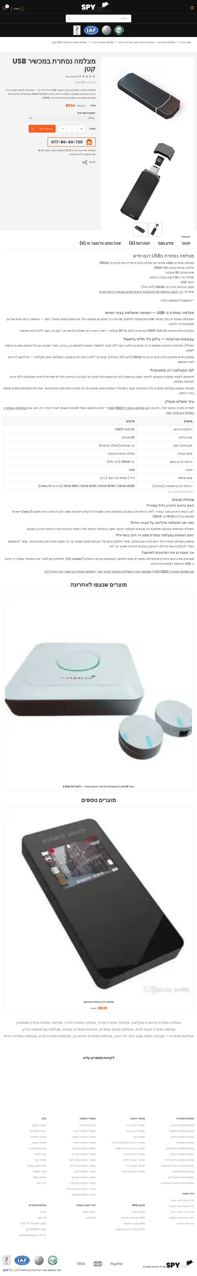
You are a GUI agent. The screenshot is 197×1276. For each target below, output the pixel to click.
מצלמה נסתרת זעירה (102, 42)
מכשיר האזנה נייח (135, 1131)
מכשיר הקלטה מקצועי (84, 1194)
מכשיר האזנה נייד (135, 1125)
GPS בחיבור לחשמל (134, 1223)
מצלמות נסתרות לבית (55, 1036)
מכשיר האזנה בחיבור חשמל (130, 1148)
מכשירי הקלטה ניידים (84, 1142)
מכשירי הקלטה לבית (85, 1131)
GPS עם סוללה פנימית (133, 1218)
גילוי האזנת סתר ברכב (182, 1212)
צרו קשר (41, 1218)
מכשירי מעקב (39, 1125)
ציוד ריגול (41, 1183)
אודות (43, 1212)
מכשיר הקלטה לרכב (85, 1171)
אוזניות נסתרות (38, 1131)
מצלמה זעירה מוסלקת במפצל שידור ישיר (124, 571)
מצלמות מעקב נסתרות (117, 1029)
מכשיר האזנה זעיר (135, 1166)
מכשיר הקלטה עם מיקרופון (81, 1189)
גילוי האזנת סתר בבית (182, 1200)
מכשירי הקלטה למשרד (84, 1137)
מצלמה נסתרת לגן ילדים (181, 1177)
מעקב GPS (138, 1205)
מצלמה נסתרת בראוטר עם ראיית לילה (69, 571)
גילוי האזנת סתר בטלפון (181, 1218)
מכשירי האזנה (137, 1118)
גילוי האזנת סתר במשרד (181, 1206)
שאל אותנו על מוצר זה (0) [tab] (99, 243)
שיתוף (92, 162)
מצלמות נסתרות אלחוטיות (92, 1036)
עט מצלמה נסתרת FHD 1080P (128, 408)
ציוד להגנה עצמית (36, 1166)
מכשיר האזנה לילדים (134, 1160)
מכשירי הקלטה (38, 1137)
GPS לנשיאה (138, 1212)
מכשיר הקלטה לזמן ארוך (82, 1183)
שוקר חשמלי (39, 1171)
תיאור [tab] (185, 243)
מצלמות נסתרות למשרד (181, 1131)
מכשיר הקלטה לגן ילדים (83, 1166)
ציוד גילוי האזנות (185, 1223)
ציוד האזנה (40, 1154)
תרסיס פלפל (39, 1177)
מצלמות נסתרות (37, 1148)
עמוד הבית (185, 42)
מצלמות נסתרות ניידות (20, 1036)
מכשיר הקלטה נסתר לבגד (82, 1160)
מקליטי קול (40, 1160)
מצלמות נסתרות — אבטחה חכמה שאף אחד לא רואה (146, 42)
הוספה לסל (46, 129)
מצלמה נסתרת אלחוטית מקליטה (156, 1022)
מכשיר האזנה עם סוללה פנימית (128, 1142)
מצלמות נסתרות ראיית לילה (179, 1160)
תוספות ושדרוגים (86, 113)
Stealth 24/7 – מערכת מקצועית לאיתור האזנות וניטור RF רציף (98, 786)
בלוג (44, 1118)
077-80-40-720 (67, 142)
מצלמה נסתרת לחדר (80, 1022)
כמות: (92, 128)
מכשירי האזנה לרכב (134, 1154)
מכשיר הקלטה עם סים (84, 1177)
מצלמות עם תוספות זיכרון (42, 1029)
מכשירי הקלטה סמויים (84, 1148)
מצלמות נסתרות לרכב (182, 1137)
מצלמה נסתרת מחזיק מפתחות (39, 1022)
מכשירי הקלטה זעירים (84, 1154)
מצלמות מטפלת (185, 1142)
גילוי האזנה (188, 1193)
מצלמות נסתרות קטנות (80, 1029)
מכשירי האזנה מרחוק (133, 1171)
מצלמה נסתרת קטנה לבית (155, 1029)
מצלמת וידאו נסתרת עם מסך (98, 1002)
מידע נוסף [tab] (165, 243)
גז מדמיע (91, 1218)
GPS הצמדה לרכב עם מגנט (130, 1229)
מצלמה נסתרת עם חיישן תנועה (177, 1166)
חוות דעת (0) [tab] (139, 243)
